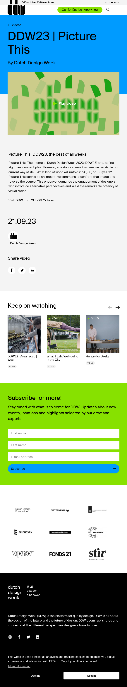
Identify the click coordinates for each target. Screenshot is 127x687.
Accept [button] (91, 675)
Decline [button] (35, 675)
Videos (14, 25)
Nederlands (112, 2)
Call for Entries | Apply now (80, 10)
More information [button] (19, 666)
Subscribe (63, 469)
